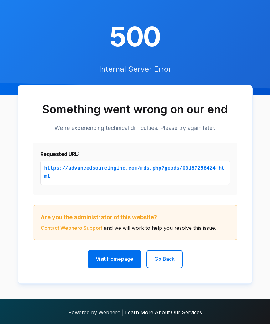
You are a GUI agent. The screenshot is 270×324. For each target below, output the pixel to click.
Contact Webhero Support (71, 228)
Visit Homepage (114, 259)
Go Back (165, 259)
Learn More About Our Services (163, 312)
